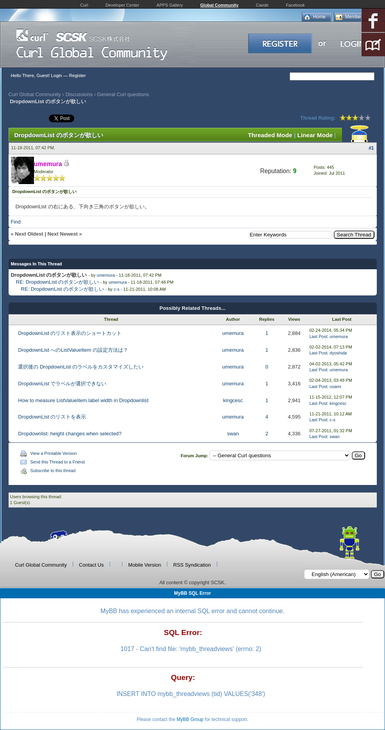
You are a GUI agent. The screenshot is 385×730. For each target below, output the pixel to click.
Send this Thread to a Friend (57, 462)
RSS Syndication (192, 565)
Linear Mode (315, 135)
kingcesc (233, 400)
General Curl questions (123, 94)
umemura (106, 275)
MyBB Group (190, 719)
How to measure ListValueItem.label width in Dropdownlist (83, 400)
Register (77, 75)
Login (56, 75)
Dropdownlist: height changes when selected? (70, 434)
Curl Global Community (35, 94)
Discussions (78, 94)
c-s (117, 289)
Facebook (295, 5)
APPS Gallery (170, 5)
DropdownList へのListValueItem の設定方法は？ (73, 350)
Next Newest (62, 234)
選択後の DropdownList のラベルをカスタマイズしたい (80, 367)
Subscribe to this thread (53, 470)
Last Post (318, 336)
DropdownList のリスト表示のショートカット (70, 333)
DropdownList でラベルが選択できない (62, 383)
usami (335, 386)
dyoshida (338, 353)
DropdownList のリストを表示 (52, 417)
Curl (84, 5)
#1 (371, 148)
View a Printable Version (53, 453)
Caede (262, 5)
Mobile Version (144, 565)
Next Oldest (29, 234)
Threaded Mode (270, 135)
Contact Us (91, 565)
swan (233, 434)
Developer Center (122, 5)
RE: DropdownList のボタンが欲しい (57, 282)
